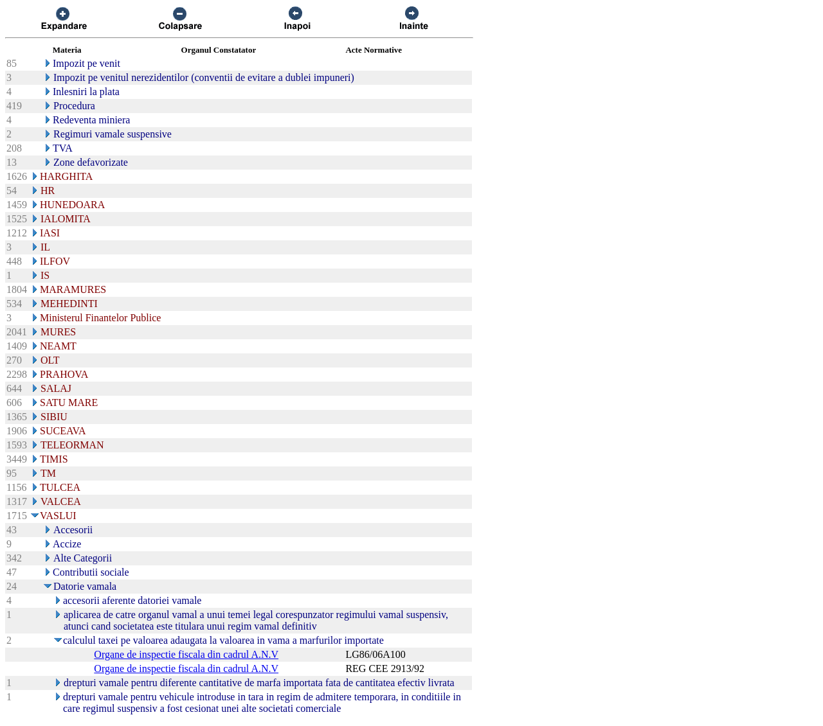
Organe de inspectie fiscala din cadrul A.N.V (186, 654)
